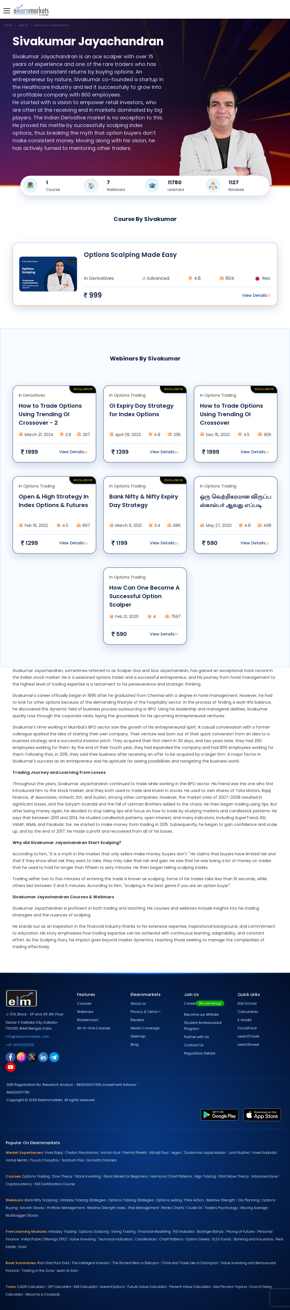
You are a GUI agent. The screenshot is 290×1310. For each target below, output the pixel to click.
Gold (22, 1246)
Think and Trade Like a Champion (190, 1262)
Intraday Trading (62, 1231)
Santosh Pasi (73, 1160)
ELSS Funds (221, 1239)
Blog (134, 1044)
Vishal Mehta (16, 1160)
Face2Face (247, 1028)
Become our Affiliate (201, 1014)
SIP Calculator (59, 1286)
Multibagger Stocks (22, 1215)
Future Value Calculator (147, 1286)
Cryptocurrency (19, 1184)
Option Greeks (198, 1239)
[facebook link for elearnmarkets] (11, 1057)
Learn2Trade (248, 1036)
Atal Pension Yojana (230, 1286)
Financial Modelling (154, 1231)
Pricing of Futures (240, 1231)
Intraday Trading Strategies (83, 1200)
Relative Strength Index (106, 1207)
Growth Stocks (32, 1207)
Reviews (137, 1019)
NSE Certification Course (55, 1184)
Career (204, 1003)
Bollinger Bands (210, 1231)
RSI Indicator (184, 1231)
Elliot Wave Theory (234, 1176)
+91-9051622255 (20, 1044)
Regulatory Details (200, 1053)
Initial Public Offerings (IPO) (44, 1239)
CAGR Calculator (31, 1286)
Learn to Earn (67, 1270)
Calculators (248, 1011)
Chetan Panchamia (81, 1152)
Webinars (85, 1011)
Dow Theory (62, 1176)
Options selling (169, 1200)
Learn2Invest (248, 1044)
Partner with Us (196, 1036)
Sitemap (138, 1036)
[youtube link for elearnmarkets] (11, 1067)
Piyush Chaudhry (44, 1160)
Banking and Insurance (253, 1239)
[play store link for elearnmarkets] (220, 1114)
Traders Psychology (221, 1207)
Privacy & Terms (144, 1011)
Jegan (176, 1152)
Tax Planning (248, 1200)
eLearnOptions (112, 1286)
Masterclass (87, 1019)
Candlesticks (146, 1239)
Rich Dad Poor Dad (53, 1262)
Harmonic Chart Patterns (171, 1176)
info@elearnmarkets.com (28, 1036)
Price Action (194, 1200)
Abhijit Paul (159, 1152)
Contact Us (194, 1045)
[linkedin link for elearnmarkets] (43, 1057)
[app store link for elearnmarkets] (262, 1114)
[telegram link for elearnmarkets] (54, 1057)
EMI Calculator (86, 1286)
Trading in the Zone (38, 1270)
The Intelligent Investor (91, 1262)
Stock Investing (88, 1176)
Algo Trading (205, 1176)
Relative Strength (220, 1200)
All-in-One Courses (93, 1028)
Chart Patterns (171, 1239)
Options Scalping (94, 1231)
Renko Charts (172, 1207)
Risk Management (143, 1207)
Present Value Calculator (190, 1286)
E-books (245, 1019)
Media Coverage (145, 1028)
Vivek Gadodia (264, 1152)
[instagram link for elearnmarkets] (21, 1057)
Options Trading (36, 1176)
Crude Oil (194, 1207)
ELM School (247, 1003)
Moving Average (254, 1207)
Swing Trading (123, 1231)
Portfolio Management (66, 1207)
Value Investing (83, 1239)
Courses (84, 1003)
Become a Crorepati (43, 1294)
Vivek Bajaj (53, 1152)
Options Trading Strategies (131, 1200)
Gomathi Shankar (102, 1160)
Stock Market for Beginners (125, 1176)
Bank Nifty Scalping (41, 1200)
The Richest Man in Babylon (135, 1262)
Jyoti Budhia (239, 1152)
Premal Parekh (135, 1152)
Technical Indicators (115, 1239)
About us (138, 1003)
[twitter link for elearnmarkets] (32, 1057)
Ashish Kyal (110, 1152)
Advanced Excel (264, 1176)
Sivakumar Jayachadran (205, 1152)
